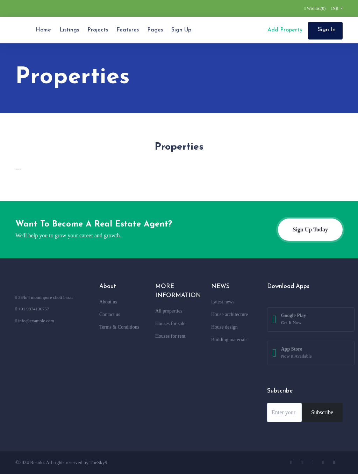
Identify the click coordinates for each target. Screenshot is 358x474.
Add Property (284, 30)
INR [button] (335, 8)
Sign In (327, 30)
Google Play (293, 319)
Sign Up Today (310, 229)
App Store (296, 353)
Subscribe (322, 412)
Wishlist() (315, 8)
